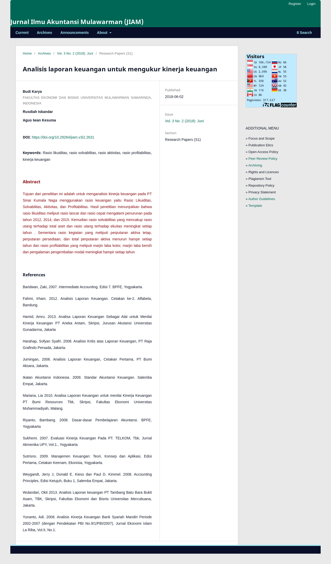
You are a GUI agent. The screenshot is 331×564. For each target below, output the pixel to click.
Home (27, 53)
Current (22, 33)
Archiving (255, 165)
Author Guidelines (261, 199)
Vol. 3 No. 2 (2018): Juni (75, 53)
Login (311, 4)
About (102, 33)
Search (304, 33)
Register (295, 4)
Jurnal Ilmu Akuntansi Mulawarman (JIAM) (77, 21)
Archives (44, 33)
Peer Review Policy (263, 159)
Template (255, 206)
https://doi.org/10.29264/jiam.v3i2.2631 (63, 137)
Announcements (75, 33)
